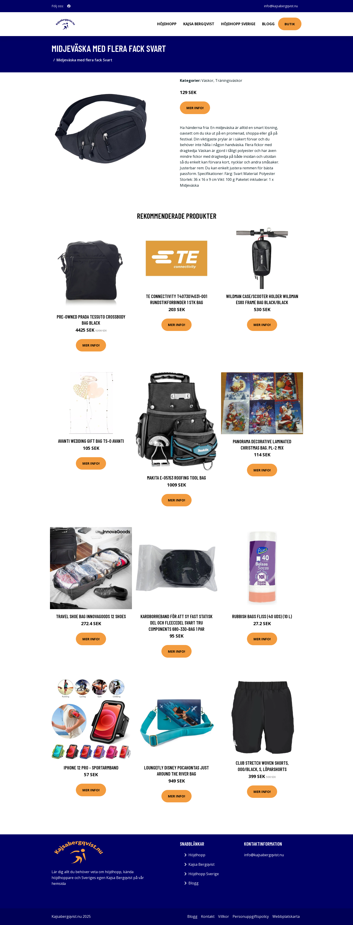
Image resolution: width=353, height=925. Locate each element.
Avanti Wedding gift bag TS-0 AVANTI (91, 441)
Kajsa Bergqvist (198, 23)
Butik (290, 24)
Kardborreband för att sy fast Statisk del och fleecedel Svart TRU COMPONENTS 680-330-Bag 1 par (176, 622)
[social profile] (69, 6)
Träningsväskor (228, 80)
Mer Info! (195, 108)
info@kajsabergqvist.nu (281, 6)
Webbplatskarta (286, 916)
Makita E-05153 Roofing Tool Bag (176, 477)
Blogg (268, 23)
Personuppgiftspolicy (251, 916)
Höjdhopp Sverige (238, 23)
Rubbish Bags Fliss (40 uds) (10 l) (262, 616)
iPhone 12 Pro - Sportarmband (91, 767)
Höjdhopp (166, 23)
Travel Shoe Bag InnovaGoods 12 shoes (91, 616)
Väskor (207, 80)
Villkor (223, 916)
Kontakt (208, 916)
